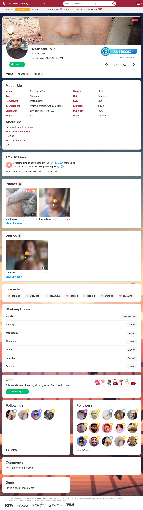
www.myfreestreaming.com (36, 499)
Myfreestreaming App (87, 9)
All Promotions (53, 9)
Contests (68, 10)
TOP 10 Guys (56, 163)
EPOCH (58, 499)
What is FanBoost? (128, 57)
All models (8, 10)
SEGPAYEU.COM (71, 499)
